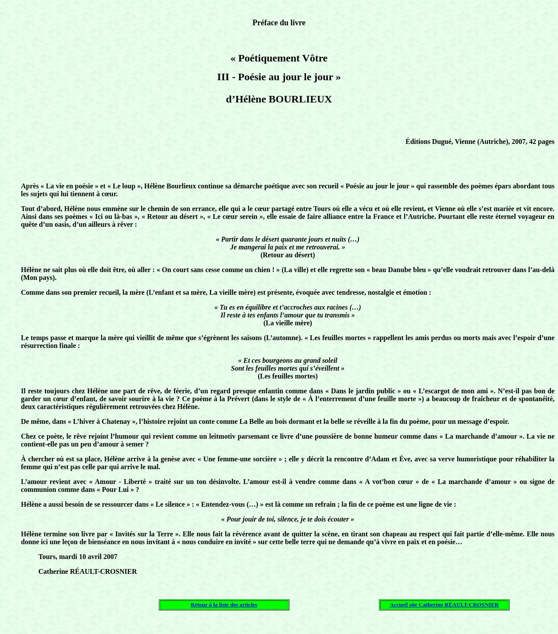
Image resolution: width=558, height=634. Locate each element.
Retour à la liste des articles (224, 604)
